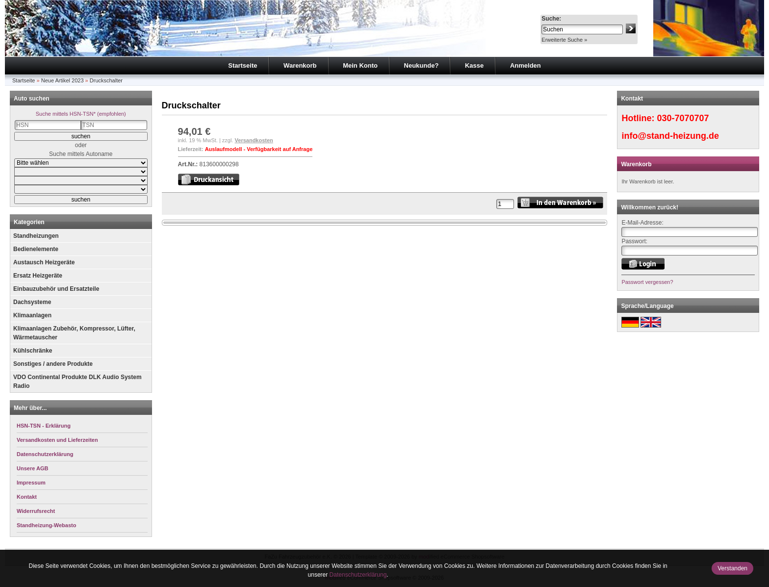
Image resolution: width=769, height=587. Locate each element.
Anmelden (525, 65)
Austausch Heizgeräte (44, 262)
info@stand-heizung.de (670, 136)
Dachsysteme (32, 302)
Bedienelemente (35, 249)
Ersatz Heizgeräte (37, 275)
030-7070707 (683, 118)
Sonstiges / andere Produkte (53, 363)
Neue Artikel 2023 (62, 80)
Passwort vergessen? (647, 282)
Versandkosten (254, 140)
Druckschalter (106, 80)
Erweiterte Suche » (564, 40)
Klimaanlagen (32, 315)
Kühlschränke (32, 350)
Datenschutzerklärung (358, 574)
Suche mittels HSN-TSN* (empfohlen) (81, 114)
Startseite (242, 65)
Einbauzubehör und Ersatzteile (56, 288)
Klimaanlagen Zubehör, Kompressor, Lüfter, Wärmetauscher (74, 333)
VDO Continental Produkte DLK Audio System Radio (77, 381)
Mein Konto (360, 65)
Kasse (474, 65)
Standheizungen (36, 235)
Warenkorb (299, 65)
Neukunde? (421, 65)
